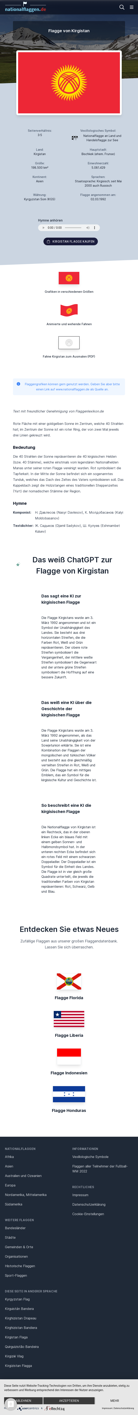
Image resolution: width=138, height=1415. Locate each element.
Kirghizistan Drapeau (20, 1318)
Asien (9, 1166)
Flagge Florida (69, 997)
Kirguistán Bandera (19, 1309)
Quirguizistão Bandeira (22, 1347)
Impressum (80, 1195)
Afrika (9, 1157)
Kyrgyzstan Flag (17, 1299)
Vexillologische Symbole (90, 1157)
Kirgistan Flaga (16, 1337)
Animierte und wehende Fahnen (69, 324)
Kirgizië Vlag (14, 1356)
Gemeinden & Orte (19, 1247)
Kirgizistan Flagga (18, 1366)
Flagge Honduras (69, 1110)
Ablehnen (23, 1401)
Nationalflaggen (20, 1149)
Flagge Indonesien (69, 1072)
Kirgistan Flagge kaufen (70, 241)
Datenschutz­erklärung (88, 1204)
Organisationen (16, 1256)
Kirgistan (40, 154)
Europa (10, 1185)
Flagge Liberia (69, 1035)
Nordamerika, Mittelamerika (26, 1195)
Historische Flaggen (20, 1266)
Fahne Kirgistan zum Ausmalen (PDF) (69, 356)
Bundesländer (15, 1228)
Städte (10, 1237)
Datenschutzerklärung (124, 1408)
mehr (114, 1401)
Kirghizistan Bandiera (21, 1328)
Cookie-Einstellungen (88, 1214)
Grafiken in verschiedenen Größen (69, 291)
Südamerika (13, 1204)
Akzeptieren (69, 1401)
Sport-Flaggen (16, 1275)
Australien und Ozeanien (23, 1176)
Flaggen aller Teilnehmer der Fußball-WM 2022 (100, 1168)
